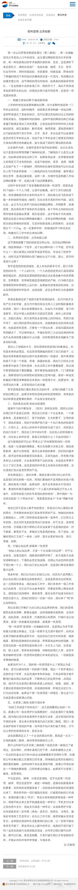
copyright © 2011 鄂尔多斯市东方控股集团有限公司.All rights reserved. (39, 880)
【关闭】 (41, 43)
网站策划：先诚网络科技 (65, 884)
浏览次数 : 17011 (51, 39)
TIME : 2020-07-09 (29, 39)
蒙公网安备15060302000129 (15, 884)
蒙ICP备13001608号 (41, 884)
